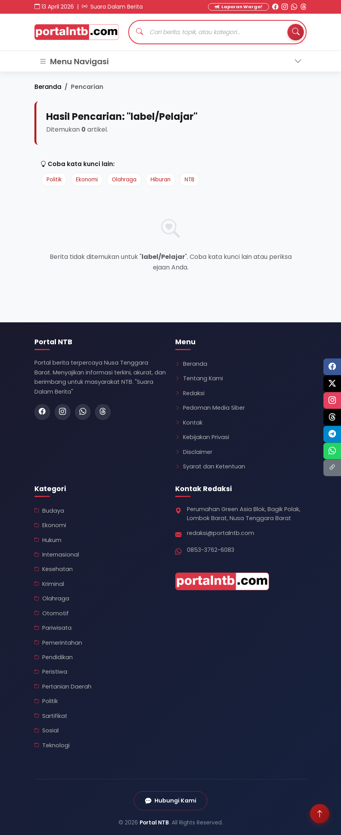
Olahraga (124, 179)
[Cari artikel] (217, 32)
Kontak (189, 423)
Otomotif (51, 613)
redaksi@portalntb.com (220, 533)
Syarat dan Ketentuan (210, 466)
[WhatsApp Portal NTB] (294, 7)
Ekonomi (87, 179)
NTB (189, 179)
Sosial (46, 730)
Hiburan (160, 179)
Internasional (56, 554)
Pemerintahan (58, 643)
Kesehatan (53, 569)
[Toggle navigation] (170, 61)
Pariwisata (53, 628)
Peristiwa (50, 672)
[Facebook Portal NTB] (275, 7)
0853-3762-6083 (210, 550)
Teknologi (52, 745)
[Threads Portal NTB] (303, 7)
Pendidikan (53, 657)
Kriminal (49, 584)
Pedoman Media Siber (210, 408)
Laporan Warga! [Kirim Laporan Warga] (238, 7)
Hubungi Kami (170, 800)
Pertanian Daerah (63, 686)
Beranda (47, 86)
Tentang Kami (199, 378)
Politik (54, 179)
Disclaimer (193, 452)
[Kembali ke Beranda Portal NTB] (76, 32)
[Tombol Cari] (295, 32)
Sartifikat (50, 716)
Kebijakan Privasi (202, 437)
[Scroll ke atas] (319, 813)
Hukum (47, 540)
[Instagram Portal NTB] (285, 7)
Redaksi (190, 393)
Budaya (49, 511)
